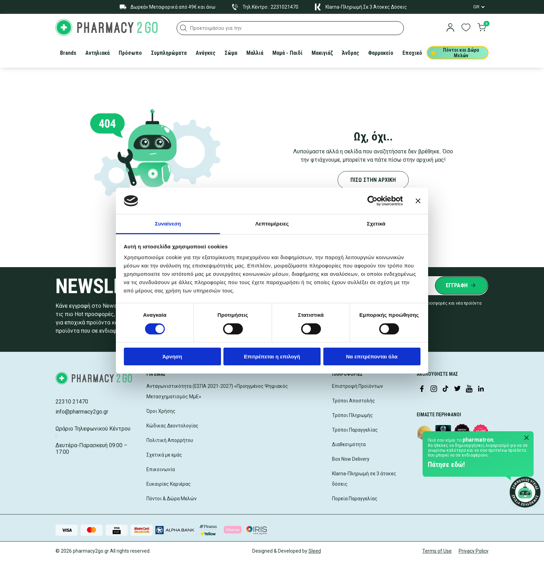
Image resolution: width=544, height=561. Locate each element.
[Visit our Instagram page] (433, 389)
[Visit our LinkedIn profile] (481, 389)
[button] (183, 28)
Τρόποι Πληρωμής (352, 415)
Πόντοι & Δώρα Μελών (171, 498)
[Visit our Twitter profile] (457, 389)
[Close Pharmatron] (527, 438)
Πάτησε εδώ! (446, 464)
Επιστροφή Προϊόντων (357, 386)
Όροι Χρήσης (161, 411)
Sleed (314, 551)
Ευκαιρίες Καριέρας (168, 484)
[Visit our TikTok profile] (445, 389)
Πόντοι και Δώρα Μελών (455, 52)
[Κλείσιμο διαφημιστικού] (418, 200)
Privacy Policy (473, 551)
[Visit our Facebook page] (422, 389)
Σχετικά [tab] (376, 224)
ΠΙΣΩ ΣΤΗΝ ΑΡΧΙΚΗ (373, 180)
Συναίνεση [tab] (168, 224)
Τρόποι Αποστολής (353, 400)
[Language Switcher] (478, 6)
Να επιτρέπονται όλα (372, 356)
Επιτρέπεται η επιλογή (272, 356)
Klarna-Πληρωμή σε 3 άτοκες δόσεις (364, 479)
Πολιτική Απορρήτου (169, 440)
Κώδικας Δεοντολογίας (172, 425)
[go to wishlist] (466, 28)
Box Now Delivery (350, 459)
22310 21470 (72, 401)
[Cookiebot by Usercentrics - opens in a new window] (372, 201)
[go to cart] (481, 28)
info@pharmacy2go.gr (82, 411)
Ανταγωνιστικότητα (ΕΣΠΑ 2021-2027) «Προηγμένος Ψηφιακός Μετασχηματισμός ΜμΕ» (217, 391)
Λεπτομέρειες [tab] (272, 224)
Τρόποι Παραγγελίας (355, 430)
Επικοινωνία (160, 469)
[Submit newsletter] (461, 286)
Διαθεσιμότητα (349, 444)
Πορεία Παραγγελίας (354, 498)
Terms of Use (437, 551)
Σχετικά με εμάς (164, 455)
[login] (450, 28)
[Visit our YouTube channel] (469, 389)
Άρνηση (172, 356)
